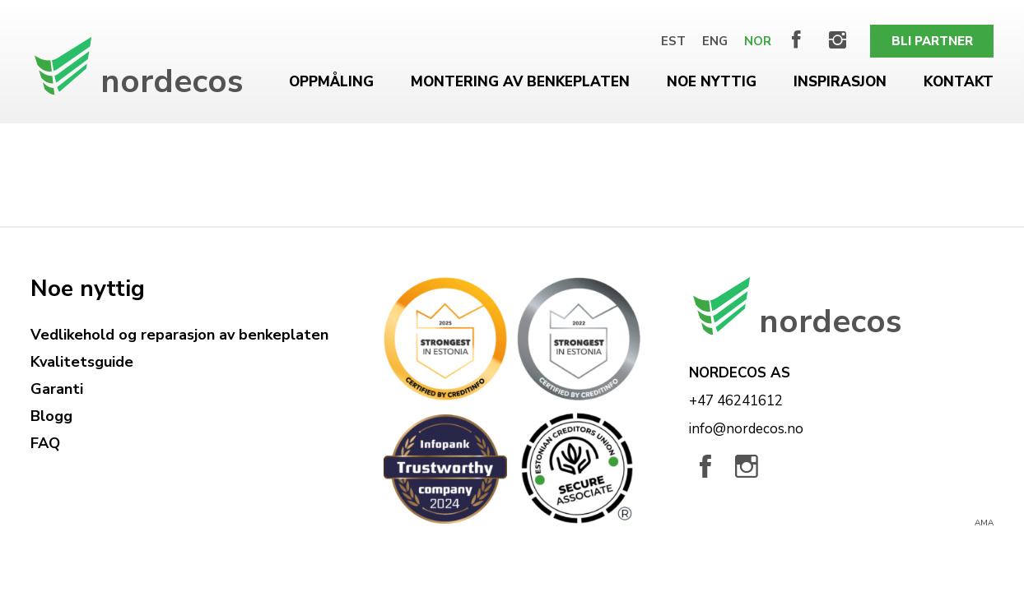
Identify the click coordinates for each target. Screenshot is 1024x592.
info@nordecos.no (746, 428)
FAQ (45, 443)
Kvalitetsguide (81, 361)
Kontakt (959, 81)
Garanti (56, 389)
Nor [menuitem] (757, 41)
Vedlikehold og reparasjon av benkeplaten (179, 334)
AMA (984, 523)
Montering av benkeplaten (520, 81)
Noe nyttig (711, 81)
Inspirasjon (840, 81)
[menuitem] (673, 41)
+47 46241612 (736, 400)
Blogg (51, 416)
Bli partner (932, 41)
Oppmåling (331, 81)
